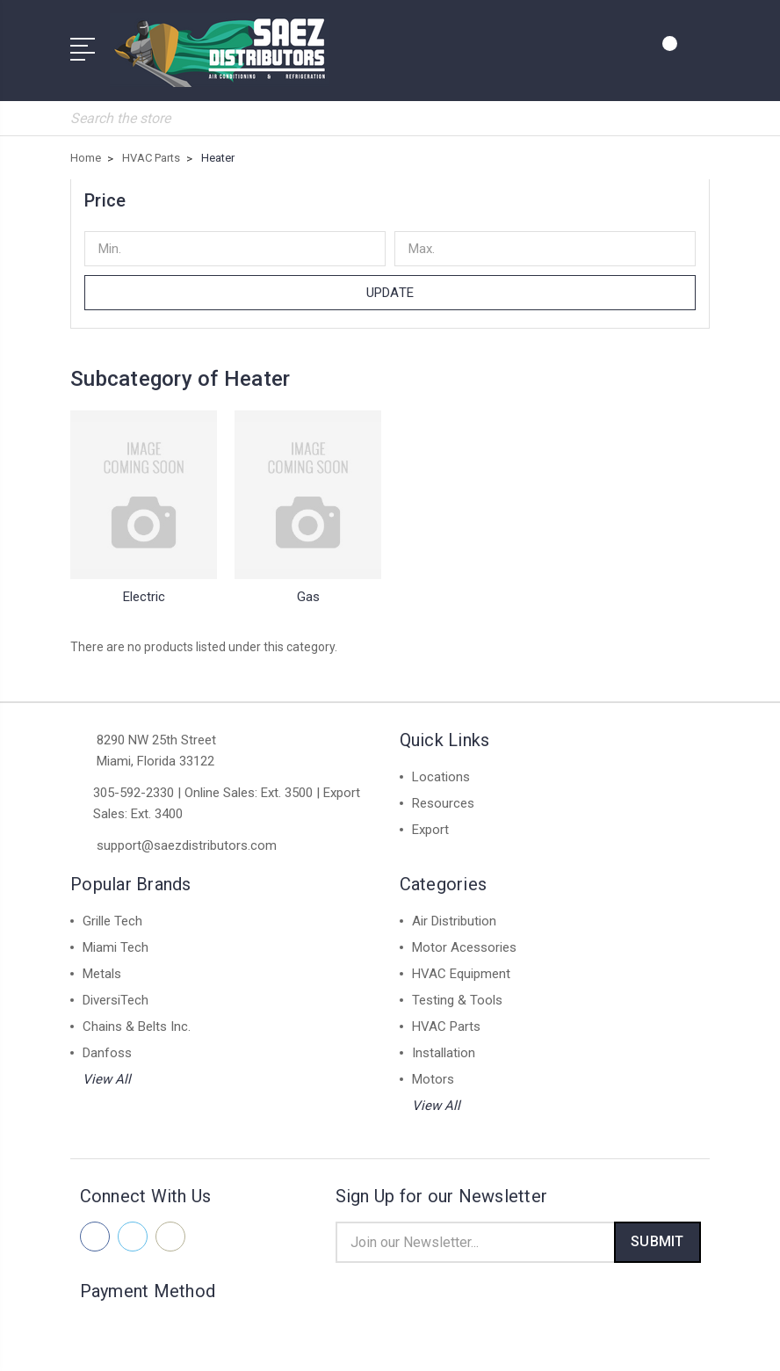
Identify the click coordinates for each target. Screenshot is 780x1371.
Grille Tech (112, 912)
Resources (443, 794)
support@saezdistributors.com (187, 837)
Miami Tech (115, 939)
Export (430, 821)
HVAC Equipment (461, 965)
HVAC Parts (446, 1018)
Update (390, 284)
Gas (308, 588)
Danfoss (107, 1044)
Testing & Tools (457, 991)
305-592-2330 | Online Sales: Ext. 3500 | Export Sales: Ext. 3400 (226, 794)
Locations (441, 768)
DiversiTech (115, 991)
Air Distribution (454, 912)
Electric (144, 588)
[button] (390, 191)
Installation (443, 1044)
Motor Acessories (464, 939)
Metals (102, 965)
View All (107, 1070)
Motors (433, 1070)
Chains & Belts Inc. (137, 1018)
